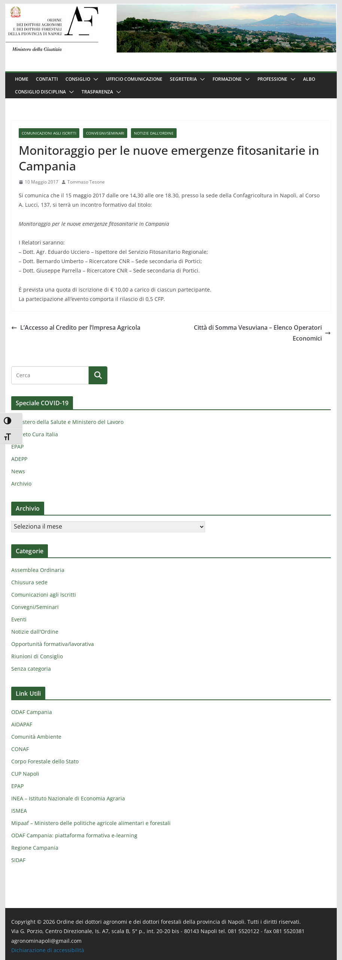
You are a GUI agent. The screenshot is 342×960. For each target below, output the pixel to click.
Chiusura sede (29, 582)
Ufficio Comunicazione (134, 79)
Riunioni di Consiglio (37, 656)
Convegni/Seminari (105, 133)
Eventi (19, 619)
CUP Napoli (25, 773)
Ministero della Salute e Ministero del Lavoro (67, 421)
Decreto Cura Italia (34, 434)
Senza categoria (31, 668)
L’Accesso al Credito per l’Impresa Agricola (75, 327)
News (18, 471)
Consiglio (77, 79)
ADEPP (19, 458)
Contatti (47, 79)
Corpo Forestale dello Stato (45, 761)
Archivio (21, 483)
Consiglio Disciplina (40, 92)
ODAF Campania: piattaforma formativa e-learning (74, 835)
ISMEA (19, 810)
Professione (272, 79)
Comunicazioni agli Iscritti (49, 133)
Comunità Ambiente (36, 736)
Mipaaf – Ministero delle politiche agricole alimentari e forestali (91, 823)
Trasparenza (97, 92)
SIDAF (18, 860)
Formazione (227, 79)
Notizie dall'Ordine (154, 133)
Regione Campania (34, 847)
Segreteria (183, 79)
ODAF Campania (31, 712)
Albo (309, 79)
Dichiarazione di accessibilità (47, 950)
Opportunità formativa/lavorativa (52, 643)
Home (21, 79)
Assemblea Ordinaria (37, 569)
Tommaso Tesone (86, 182)
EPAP (17, 446)
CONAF (20, 749)
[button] (94, 79)
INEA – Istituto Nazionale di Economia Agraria (68, 798)
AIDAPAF (21, 724)
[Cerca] (98, 375)
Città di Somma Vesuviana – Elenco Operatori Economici (262, 332)
